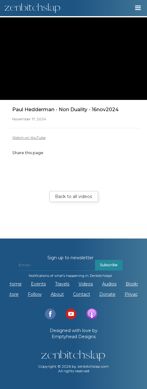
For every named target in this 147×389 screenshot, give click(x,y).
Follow (35, 294)
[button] (137, 8)
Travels (62, 284)
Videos (86, 284)
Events (38, 284)
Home (15, 284)
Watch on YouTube (29, 137)
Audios (109, 284)
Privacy (132, 294)
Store (13, 294)
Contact (81, 294)
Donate (107, 294)
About (57, 294)
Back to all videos (73, 196)
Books (132, 284)
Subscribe (109, 265)
